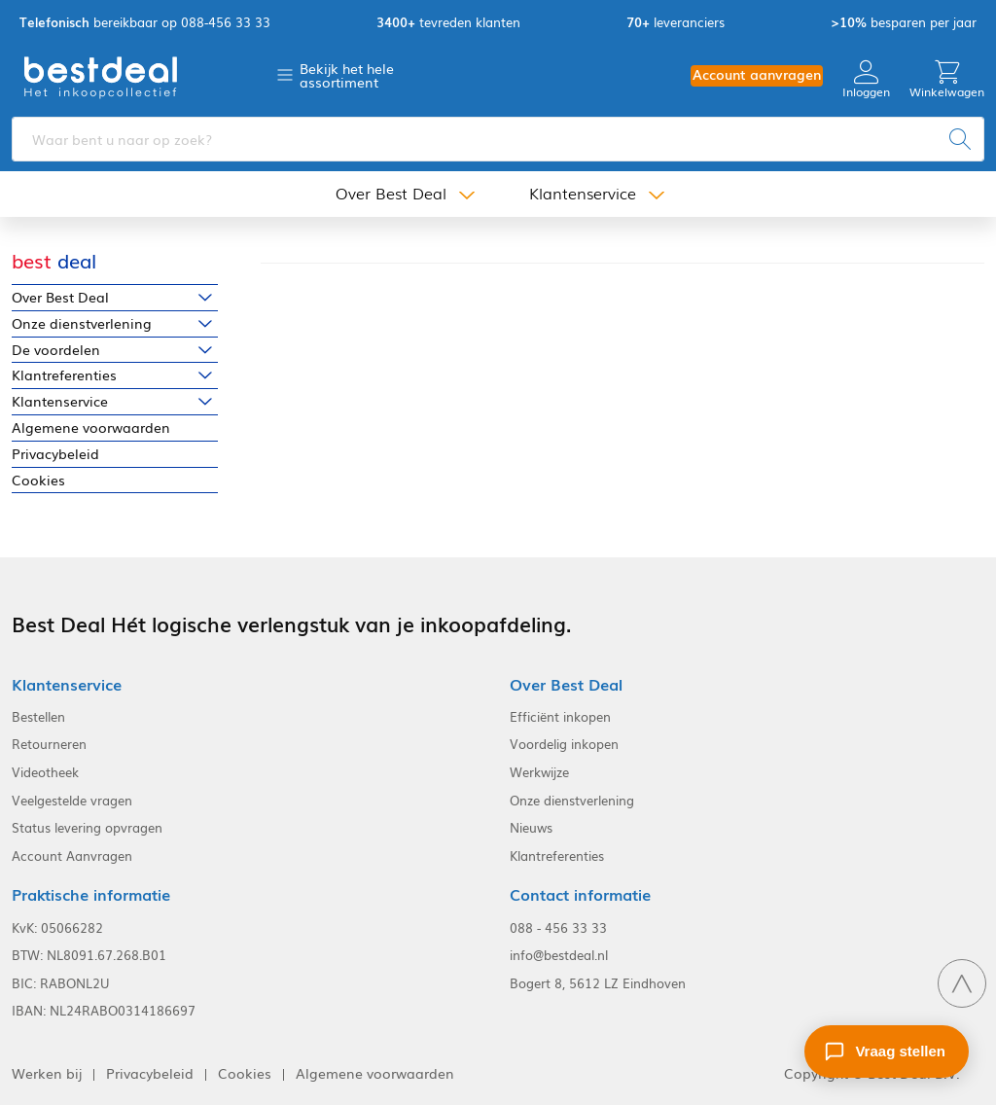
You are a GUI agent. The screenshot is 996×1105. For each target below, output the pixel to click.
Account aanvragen (757, 74)
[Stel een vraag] (886, 1051)
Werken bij (47, 1073)
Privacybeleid (55, 454)
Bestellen (38, 717)
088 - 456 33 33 (558, 928)
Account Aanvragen (72, 856)
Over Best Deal (391, 193)
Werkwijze (539, 772)
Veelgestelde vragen (72, 800)
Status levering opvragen (87, 828)
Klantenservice (582, 193)
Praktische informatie (91, 894)
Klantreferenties (64, 375)
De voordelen (56, 349)
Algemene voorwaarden (91, 427)
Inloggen (866, 79)
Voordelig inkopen (564, 744)
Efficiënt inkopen (560, 717)
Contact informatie (580, 894)
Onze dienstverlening (82, 323)
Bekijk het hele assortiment (347, 75)
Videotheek (45, 772)
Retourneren (49, 744)
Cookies (38, 480)
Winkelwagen (946, 79)
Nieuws (531, 828)
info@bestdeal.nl (559, 955)
